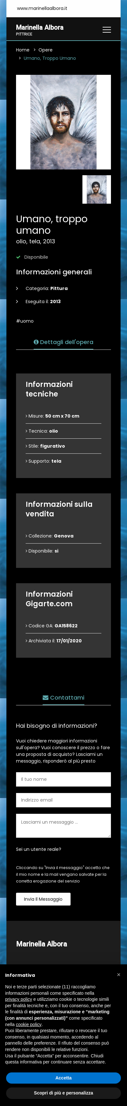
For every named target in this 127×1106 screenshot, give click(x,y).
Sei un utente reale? (38, 850)
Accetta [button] (63, 1077)
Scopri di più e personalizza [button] (63, 1092)
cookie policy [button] (28, 1024)
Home (23, 50)
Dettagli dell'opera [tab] (63, 343)
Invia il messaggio (43, 900)
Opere (45, 50)
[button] (119, 974)
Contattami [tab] (63, 698)
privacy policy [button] (18, 999)
